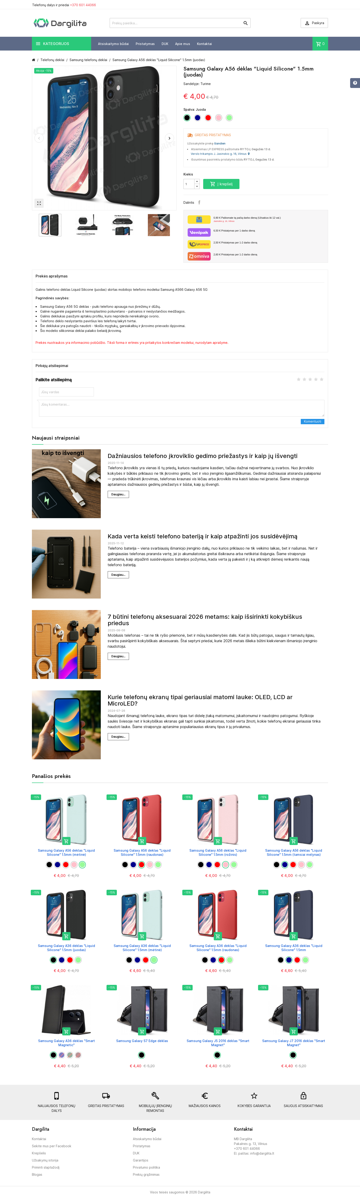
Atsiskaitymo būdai (113, 44)
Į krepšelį (221, 184)
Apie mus (182, 44)
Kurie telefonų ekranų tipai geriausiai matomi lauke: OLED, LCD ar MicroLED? (200, 700)
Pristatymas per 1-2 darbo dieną (235, 242)
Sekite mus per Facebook (51, 1146)
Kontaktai (204, 44)
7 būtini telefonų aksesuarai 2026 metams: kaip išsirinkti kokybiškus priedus (205, 620)
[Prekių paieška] (180, 23)
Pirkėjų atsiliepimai (52, 365)
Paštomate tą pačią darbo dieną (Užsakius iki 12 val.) (269, 219)
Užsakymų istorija (45, 1160)
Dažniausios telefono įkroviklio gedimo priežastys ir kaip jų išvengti (203, 455)
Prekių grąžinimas (146, 1174)
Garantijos (140, 1160)
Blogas (37, 1174)
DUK (165, 44)
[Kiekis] (188, 184)
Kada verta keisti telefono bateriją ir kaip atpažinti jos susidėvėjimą (203, 536)
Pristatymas (145, 44)
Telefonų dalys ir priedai (64, 5)
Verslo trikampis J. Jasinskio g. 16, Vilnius (220, 153)
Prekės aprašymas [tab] (52, 276)
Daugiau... (118, 494)
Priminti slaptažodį (45, 1167)
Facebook (199, 202)
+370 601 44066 (83, 5)
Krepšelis (39, 1153)
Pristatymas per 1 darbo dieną (234, 230)
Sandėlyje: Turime (197, 84)
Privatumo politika (146, 1167)
